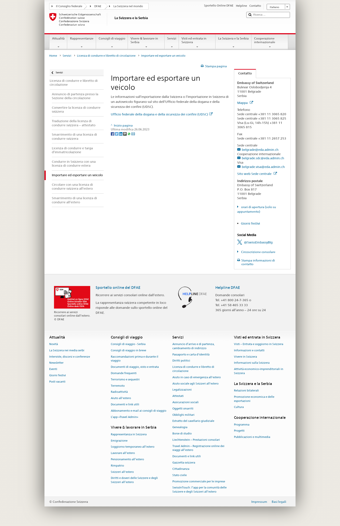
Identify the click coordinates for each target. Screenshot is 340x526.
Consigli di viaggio (112, 42)
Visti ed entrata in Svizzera (197, 42)
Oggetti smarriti (182, 408)
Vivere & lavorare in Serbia (146, 42)
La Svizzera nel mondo (128, 6)
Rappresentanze (81, 42)
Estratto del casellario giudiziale (193, 421)
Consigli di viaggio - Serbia (128, 344)
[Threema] (125, 133)
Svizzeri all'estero (122, 471)
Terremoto (118, 385)
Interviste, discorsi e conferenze (69, 356)
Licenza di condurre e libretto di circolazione (106, 55)
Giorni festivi (250, 223)
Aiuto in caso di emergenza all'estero (196, 377)
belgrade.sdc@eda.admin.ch (263, 158)
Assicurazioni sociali (185, 402)
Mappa (245, 103)
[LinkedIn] (121, 133)
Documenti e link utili (125, 404)
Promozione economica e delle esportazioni (254, 399)
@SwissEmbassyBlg (258, 242)
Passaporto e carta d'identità (190, 354)
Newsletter (56, 363)
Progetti (239, 430)
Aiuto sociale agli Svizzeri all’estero (195, 383)
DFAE (97, 6)
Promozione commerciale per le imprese (198, 481)
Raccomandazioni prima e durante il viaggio (134, 358)
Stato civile (179, 475)
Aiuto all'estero (121, 398)
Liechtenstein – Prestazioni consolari (196, 439)
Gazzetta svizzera (183, 462)
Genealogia (179, 427)
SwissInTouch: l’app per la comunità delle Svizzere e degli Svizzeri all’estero (199, 489)
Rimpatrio (117, 465)
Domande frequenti (124, 373)
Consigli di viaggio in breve (128, 350)
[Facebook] (113, 133)
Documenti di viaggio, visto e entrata (135, 366)
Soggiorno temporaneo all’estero (132, 447)
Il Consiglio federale (69, 6)
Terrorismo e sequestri (125, 379)
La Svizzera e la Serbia (233, 42)
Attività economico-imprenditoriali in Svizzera (258, 371)
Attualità (58, 42)
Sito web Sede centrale (257, 174)
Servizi (172, 42)
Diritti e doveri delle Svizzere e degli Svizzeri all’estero (134, 480)
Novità (53, 344)
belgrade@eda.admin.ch (260, 150)
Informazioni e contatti (249, 350)
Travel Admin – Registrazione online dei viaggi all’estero (198, 448)
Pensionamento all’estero (127, 459)
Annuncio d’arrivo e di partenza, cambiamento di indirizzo (193, 346)
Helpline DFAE (227, 287)
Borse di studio (182, 433)
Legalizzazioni (182, 389)
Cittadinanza (180, 468)
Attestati (178, 396)
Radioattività (119, 392)
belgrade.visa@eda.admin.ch (263, 167)
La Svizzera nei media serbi (66, 350)
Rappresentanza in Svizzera (129, 434)
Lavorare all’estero (123, 453)
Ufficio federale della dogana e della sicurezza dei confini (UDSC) (161, 114)
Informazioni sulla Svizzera (252, 363)
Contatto (243, 73)
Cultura (239, 407)
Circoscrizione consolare (257, 252)
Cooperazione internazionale (270, 42)
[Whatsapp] (129, 133)
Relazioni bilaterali (246, 390)
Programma (241, 424)
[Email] (133, 133)
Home (53, 55)
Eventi (53, 369)
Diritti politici (181, 360)
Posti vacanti (57, 381)
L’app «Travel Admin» (124, 417)
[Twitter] (117, 133)
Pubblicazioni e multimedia (252, 437)
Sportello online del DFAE (118, 287)
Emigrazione (119, 440)
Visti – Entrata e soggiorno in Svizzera (258, 344)
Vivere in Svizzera (245, 356)
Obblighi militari (183, 414)
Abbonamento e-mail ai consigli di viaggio (138, 410)
